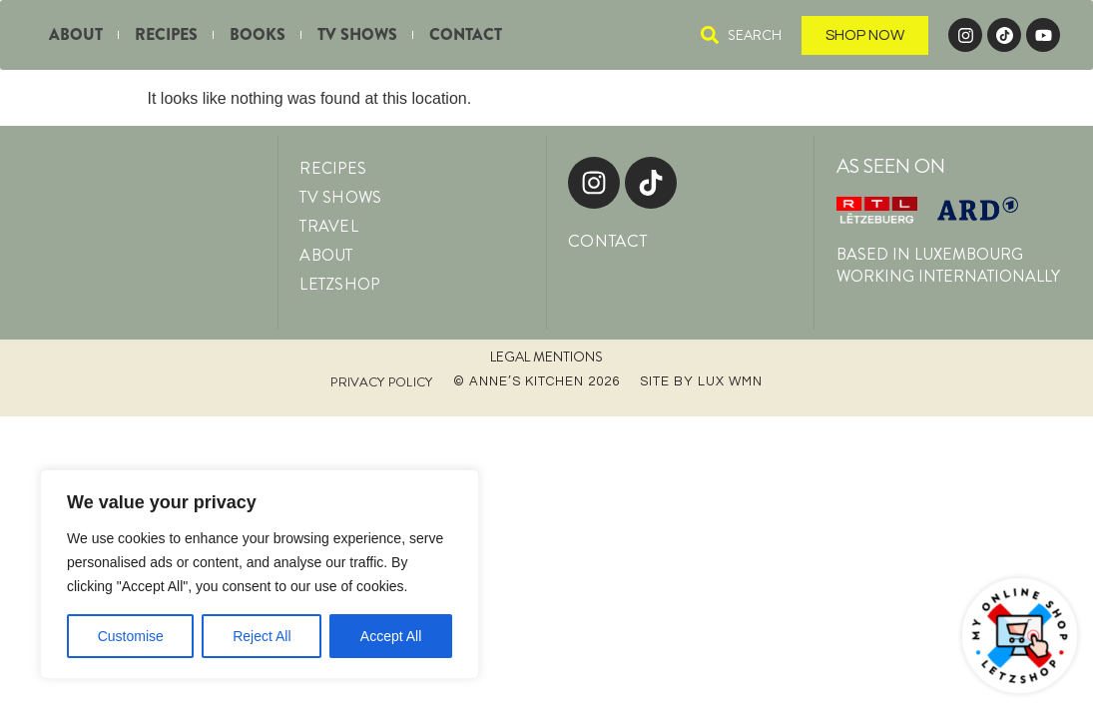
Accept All (390, 636)
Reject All (261, 636)
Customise (131, 636)
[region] (259, 574)
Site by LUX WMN (701, 381)
